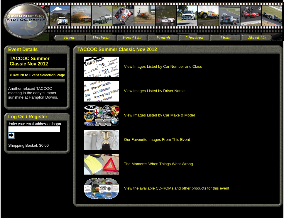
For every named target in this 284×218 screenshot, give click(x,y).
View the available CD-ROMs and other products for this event (156, 188)
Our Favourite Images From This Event (137, 139)
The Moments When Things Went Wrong (138, 164)
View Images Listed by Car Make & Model (139, 115)
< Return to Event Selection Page (37, 75)
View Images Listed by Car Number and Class (143, 66)
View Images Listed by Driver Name (134, 91)
